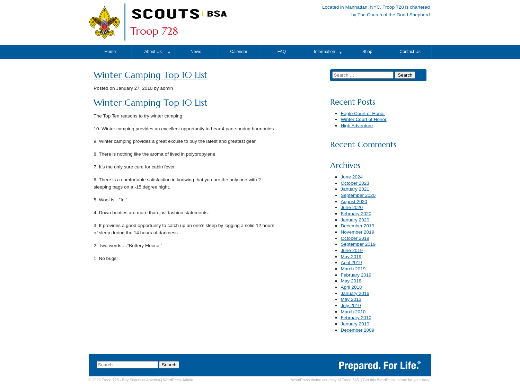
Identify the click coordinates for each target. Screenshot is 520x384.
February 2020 (356, 213)
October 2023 (355, 183)
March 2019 (353, 268)
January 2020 (355, 219)
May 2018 (351, 280)
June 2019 (352, 250)
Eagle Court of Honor (363, 113)
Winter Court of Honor (363, 119)
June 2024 (352, 177)
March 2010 (353, 311)
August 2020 (354, 201)
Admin (178, 380)
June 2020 (352, 207)
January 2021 (355, 189)
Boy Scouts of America (141, 380)
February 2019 (356, 275)
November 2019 (357, 232)
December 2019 (357, 225)
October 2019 (355, 238)
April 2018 (351, 287)
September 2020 (358, 195)
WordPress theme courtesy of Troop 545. (325, 380)
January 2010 (355, 323)
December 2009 (357, 330)
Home (110, 51)
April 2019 (351, 262)
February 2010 (356, 317)
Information (324, 51)
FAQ (281, 51)
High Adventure (357, 125)
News (196, 51)
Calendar (238, 51)
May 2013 (351, 299)
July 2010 (351, 305)
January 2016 (355, 293)
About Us (152, 51)
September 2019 (358, 244)
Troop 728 (154, 31)
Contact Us (410, 51)
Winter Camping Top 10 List (151, 75)
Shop (367, 51)
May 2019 (351, 256)
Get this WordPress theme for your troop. (397, 380)
